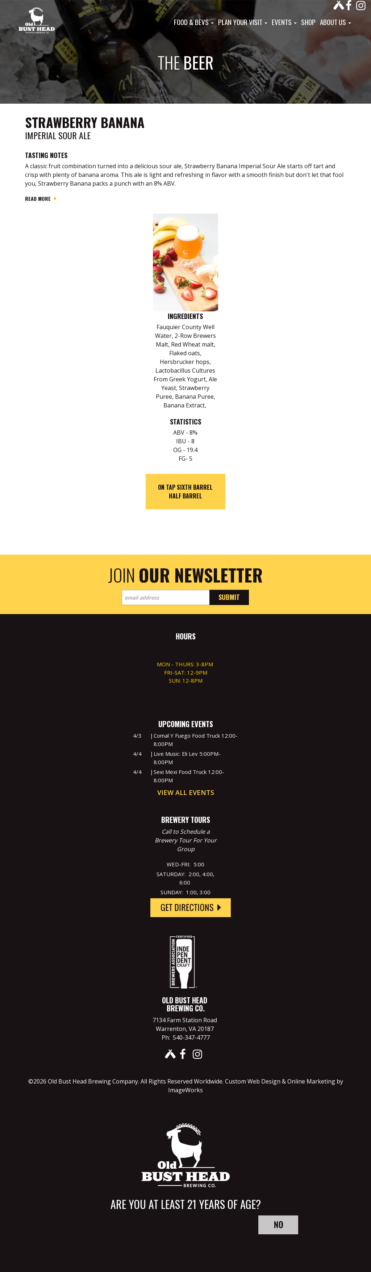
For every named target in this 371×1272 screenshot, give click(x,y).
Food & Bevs (194, 21)
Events (284, 21)
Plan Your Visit (242, 21)
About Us (335, 21)
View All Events (185, 792)
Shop (308, 21)
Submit (229, 597)
